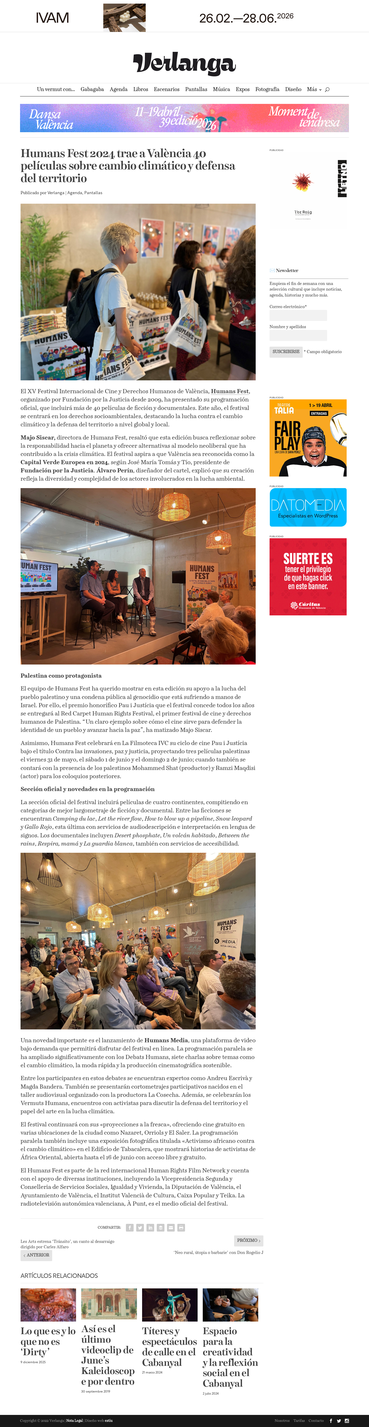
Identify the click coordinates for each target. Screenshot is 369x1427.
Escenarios (167, 90)
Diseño (293, 90)
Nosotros (282, 1421)
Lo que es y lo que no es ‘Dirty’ (48, 1342)
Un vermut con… (56, 90)
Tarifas (299, 1421)
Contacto (316, 1421)
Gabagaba (92, 90)
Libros (140, 90)
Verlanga (56, 193)
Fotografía (267, 90)
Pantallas (196, 90)
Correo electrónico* (288, 307)
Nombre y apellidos (288, 327)
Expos (243, 90)
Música (221, 90)
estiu (109, 1421)
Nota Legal (75, 1421)
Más (312, 90)
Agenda (119, 90)
